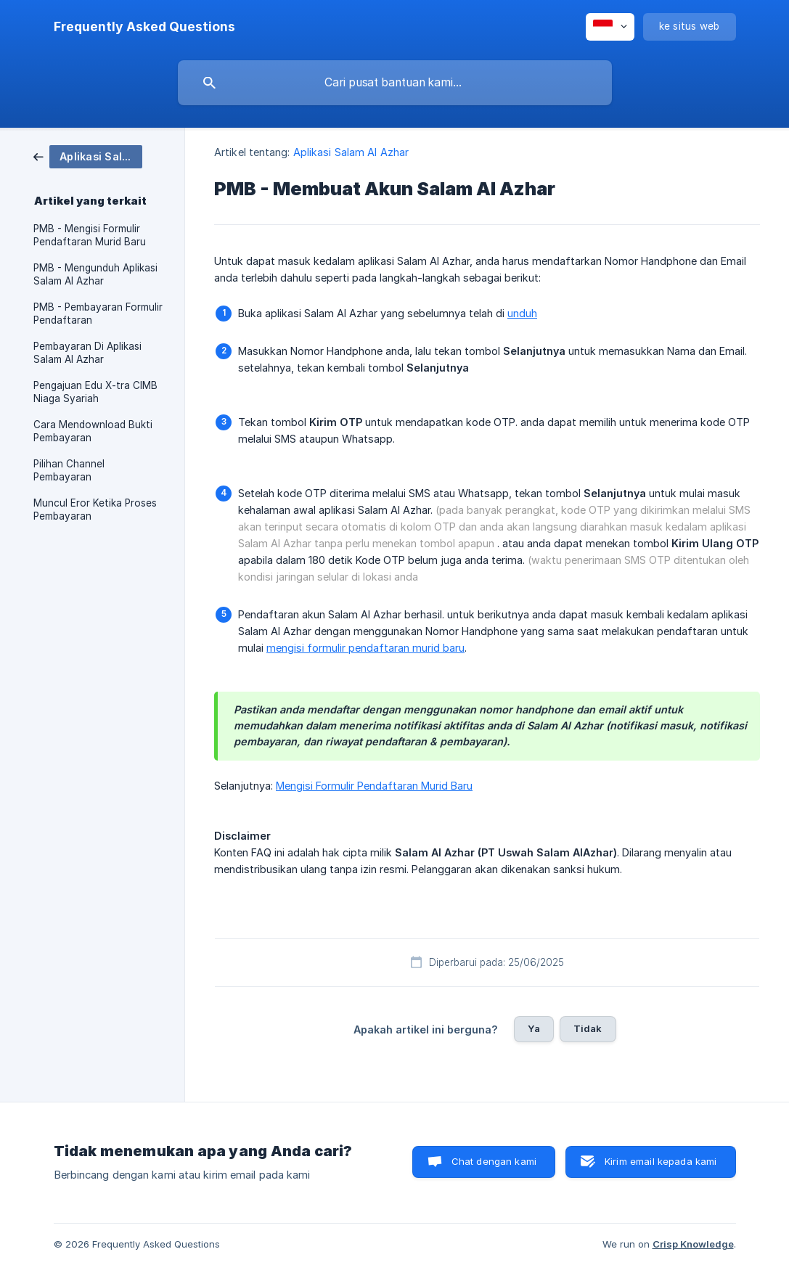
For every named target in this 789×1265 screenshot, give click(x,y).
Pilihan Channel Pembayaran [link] (69, 470)
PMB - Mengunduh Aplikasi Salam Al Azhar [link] (95, 274)
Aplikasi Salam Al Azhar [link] (351, 152)
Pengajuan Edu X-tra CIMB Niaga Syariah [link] (95, 392)
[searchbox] (395, 82)
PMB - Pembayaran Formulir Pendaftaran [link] (98, 313)
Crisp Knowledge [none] (693, 1244)
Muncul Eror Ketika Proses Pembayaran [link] (95, 509)
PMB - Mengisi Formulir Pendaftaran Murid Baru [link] (89, 235)
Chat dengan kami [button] (493, 1161)
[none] (144, 27)
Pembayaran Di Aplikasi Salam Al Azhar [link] (87, 352)
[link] (87, 156)
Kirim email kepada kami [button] (660, 1161)
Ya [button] (533, 1028)
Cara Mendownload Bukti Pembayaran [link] (92, 431)
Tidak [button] (587, 1028)
